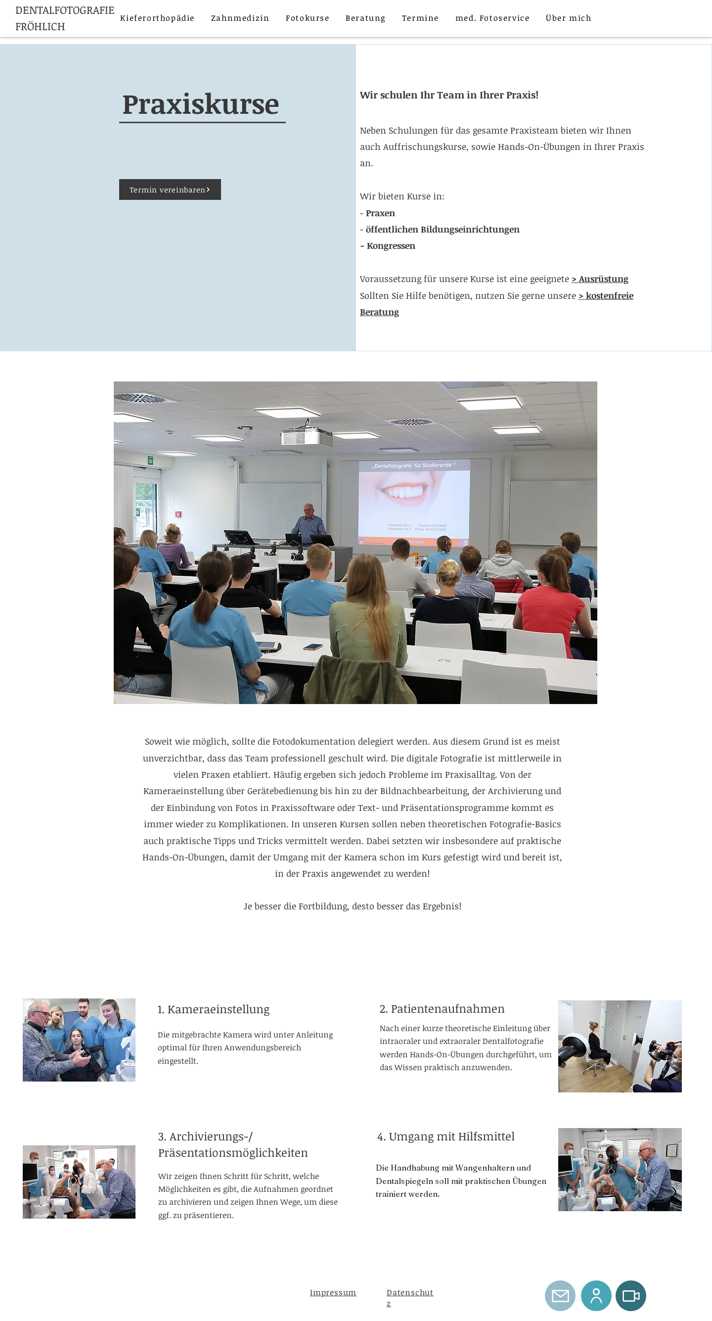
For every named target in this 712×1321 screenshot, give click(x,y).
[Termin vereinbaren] (170, 189)
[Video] (631, 1295)
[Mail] (560, 1295)
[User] (596, 1295)
